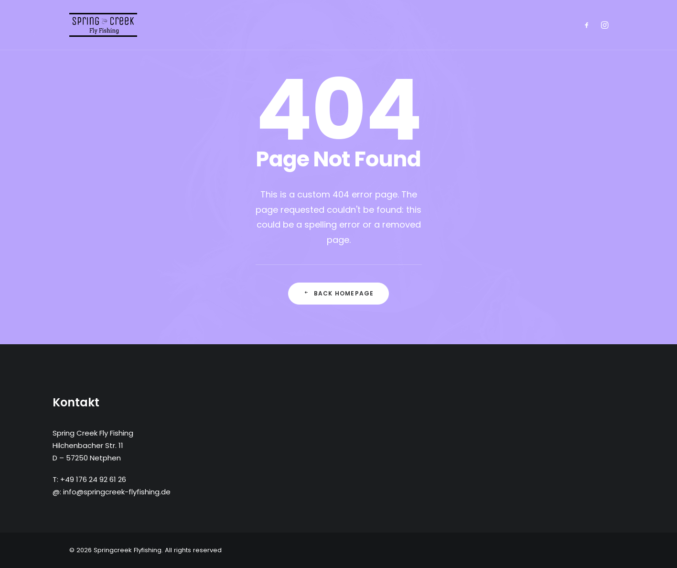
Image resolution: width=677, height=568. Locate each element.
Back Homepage (338, 293)
